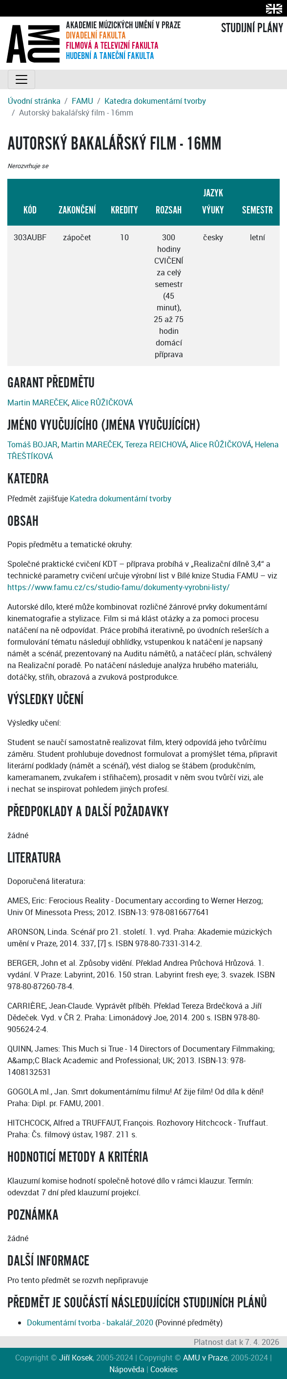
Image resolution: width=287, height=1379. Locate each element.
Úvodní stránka (34, 101)
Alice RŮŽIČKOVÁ (102, 402)
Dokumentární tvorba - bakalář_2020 (90, 1322)
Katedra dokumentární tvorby (155, 101)
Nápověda (126, 1369)
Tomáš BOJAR (32, 444)
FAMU (82, 101)
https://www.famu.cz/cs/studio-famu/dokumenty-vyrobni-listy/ (118, 587)
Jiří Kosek (76, 1357)
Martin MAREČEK (37, 402)
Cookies (164, 1369)
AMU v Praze (205, 1357)
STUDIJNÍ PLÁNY (252, 28)
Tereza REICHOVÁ (155, 444)
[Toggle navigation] (21, 79)
